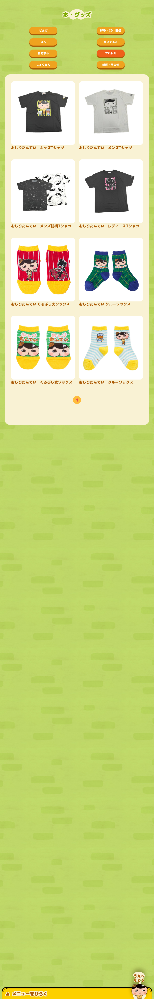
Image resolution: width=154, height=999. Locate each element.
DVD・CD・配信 (110, 30)
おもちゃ (43, 53)
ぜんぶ (43, 30)
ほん (43, 42)
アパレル (110, 53)
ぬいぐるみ (111, 42)
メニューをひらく (26, 994)
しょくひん (43, 65)
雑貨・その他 (110, 65)
